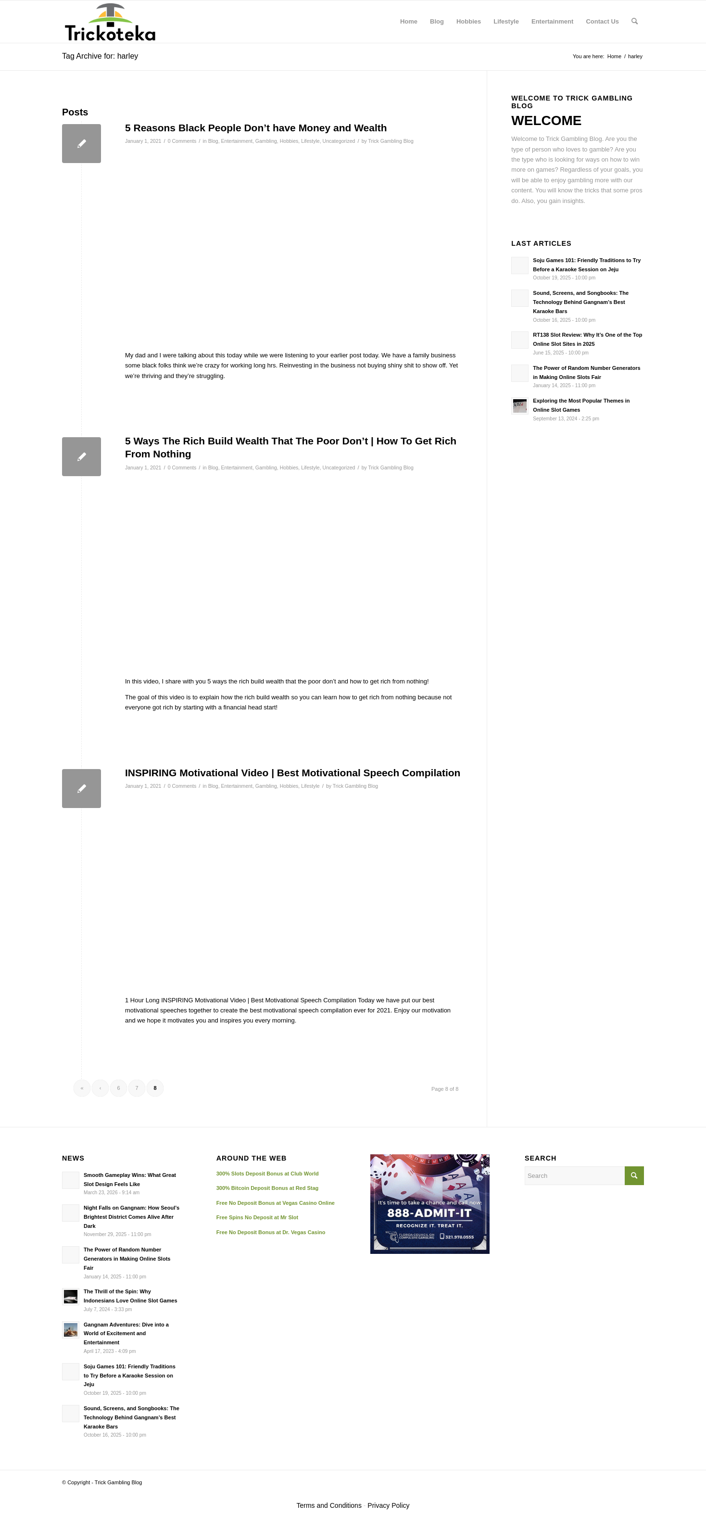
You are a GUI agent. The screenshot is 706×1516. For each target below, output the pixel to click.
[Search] (634, 21)
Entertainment (236, 141)
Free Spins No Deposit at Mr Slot (257, 1217)
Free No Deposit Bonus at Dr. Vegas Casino (271, 1232)
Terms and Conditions (329, 1505)
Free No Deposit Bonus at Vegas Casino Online (275, 1203)
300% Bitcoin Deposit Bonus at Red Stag (267, 1188)
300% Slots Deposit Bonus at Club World (267, 1173)
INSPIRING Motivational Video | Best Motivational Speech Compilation (292, 772)
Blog (213, 141)
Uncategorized (339, 141)
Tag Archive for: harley (100, 56)
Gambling (266, 141)
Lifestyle (310, 141)
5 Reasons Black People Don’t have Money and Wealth (256, 127)
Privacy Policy (388, 1505)
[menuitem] (409, 21)
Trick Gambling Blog (390, 141)
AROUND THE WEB (251, 1158)
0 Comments (182, 141)
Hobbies (289, 141)
